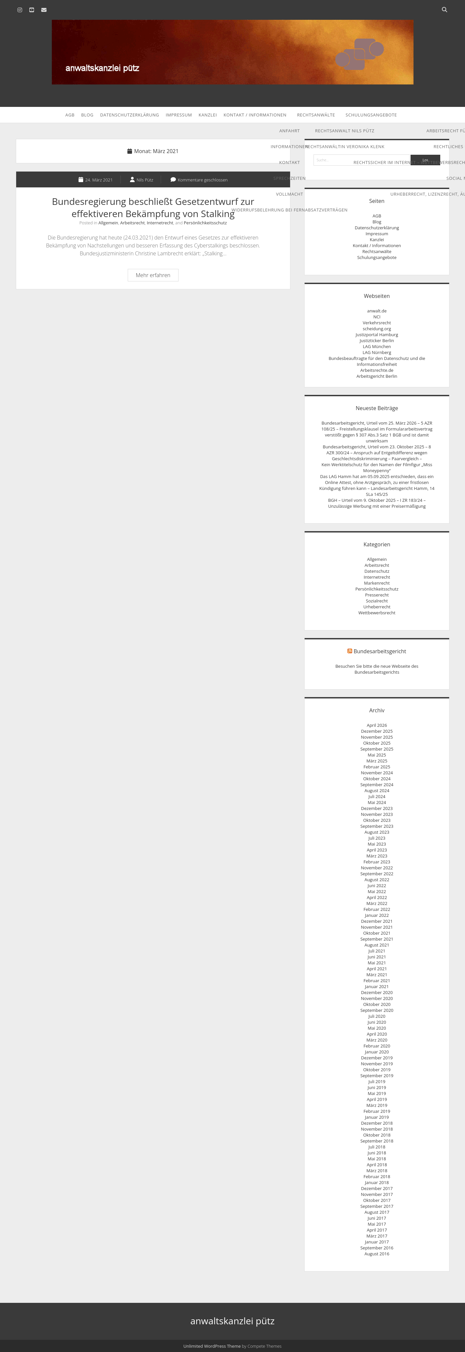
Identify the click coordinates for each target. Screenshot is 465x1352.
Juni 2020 (377, 1022)
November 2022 (377, 868)
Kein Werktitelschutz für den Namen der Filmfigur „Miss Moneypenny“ (376, 467)
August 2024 (376, 790)
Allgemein (108, 223)
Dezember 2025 (377, 731)
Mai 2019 (377, 1093)
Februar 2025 (377, 767)
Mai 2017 (377, 1224)
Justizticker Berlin (377, 340)
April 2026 (377, 725)
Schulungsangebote (371, 115)
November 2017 (377, 1194)
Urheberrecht (376, 607)
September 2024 (376, 785)
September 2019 (376, 1075)
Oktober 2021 (376, 933)
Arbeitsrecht (132, 223)
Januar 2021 (377, 986)
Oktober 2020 (376, 1004)
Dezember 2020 (377, 992)
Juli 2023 (376, 838)
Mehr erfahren (157, 276)
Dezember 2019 (377, 1058)
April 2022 (377, 897)
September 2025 (376, 749)
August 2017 (376, 1212)
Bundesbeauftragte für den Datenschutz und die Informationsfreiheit (377, 361)
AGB (70, 115)
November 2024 (377, 773)
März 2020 (376, 1040)
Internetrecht (160, 223)
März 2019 (376, 1105)
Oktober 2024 (376, 779)
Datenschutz (376, 571)
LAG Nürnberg (377, 352)
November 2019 (377, 1064)
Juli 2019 (376, 1081)
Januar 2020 (377, 1052)
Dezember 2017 (377, 1188)
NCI (377, 317)
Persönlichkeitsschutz (205, 223)
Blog (87, 115)
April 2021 (377, 969)
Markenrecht (377, 583)
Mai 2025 (377, 755)
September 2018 (376, 1141)
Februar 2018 (377, 1176)
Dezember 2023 (377, 808)
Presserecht (377, 595)
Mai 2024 (377, 802)
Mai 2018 (377, 1159)
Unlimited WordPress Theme (212, 1346)
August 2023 (376, 832)
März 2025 (376, 761)
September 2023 (376, 826)
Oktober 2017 (376, 1200)
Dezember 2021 (377, 921)
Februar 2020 (377, 1046)
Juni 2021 (377, 957)
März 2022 (376, 903)
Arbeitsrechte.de (376, 370)
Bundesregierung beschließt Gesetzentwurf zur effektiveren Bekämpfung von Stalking (153, 207)
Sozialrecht (377, 601)
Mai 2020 (377, 1028)
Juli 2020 (376, 1016)
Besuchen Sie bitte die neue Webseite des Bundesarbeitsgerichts (376, 669)
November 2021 (377, 927)
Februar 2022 (377, 909)
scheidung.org (377, 329)
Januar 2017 (377, 1242)
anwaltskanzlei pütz (232, 1320)
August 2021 (376, 945)
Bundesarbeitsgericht (379, 651)
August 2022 (376, 880)
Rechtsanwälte (316, 115)
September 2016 (376, 1248)
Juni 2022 (377, 885)
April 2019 (377, 1099)
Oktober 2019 (376, 1070)
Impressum (179, 115)
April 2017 (377, 1230)
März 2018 (376, 1171)
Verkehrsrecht (377, 323)
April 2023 (377, 850)
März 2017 (376, 1236)
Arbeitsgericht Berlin (376, 376)
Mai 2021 (377, 963)
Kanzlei (208, 115)
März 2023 (376, 856)
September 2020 (376, 1010)
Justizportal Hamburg (377, 335)
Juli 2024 (376, 796)
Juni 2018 (377, 1153)
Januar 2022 (377, 915)
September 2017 (376, 1206)
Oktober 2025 (376, 743)
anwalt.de (376, 311)
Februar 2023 (377, 862)
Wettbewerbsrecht (376, 613)
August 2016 (376, 1254)
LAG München (377, 346)
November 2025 (377, 737)
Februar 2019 (377, 1111)
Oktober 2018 (376, 1135)
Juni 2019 (377, 1087)
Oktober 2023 (376, 820)
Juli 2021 (376, 951)
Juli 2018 (376, 1147)
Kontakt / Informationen (254, 115)
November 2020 (377, 998)
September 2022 (376, 874)
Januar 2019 (377, 1117)
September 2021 (376, 939)
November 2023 (377, 814)
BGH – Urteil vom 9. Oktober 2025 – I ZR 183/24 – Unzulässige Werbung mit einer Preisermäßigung (376, 503)
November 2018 (377, 1129)
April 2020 (377, 1034)
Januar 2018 (377, 1182)
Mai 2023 (377, 844)
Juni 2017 (377, 1218)
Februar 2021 (377, 980)
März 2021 (376, 975)
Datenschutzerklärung (129, 115)
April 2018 (377, 1165)
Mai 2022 (377, 891)
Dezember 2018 (377, 1123)
